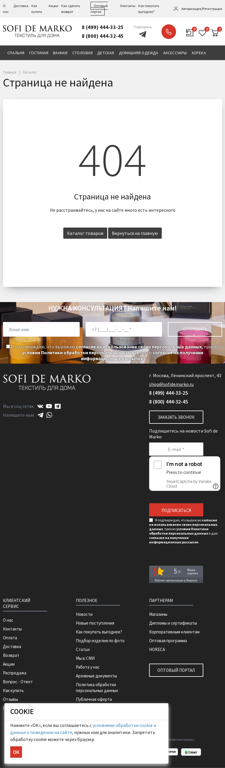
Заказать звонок (168, 31)
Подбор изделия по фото (100, 640)
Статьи (83, 649)
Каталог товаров (85, 233)
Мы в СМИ (85, 658)
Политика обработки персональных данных (97, 687)
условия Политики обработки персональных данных (80, 352)
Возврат (11, 655)
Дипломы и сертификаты (173, 623)
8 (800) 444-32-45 (103, 36)
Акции (53, 6)
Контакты (127, 6)
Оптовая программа (168, 640)
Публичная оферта (94, 699)
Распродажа (14, 673)
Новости (84, 614)
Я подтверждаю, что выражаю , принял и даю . (112, 352)
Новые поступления (95, 623)
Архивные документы (96, 676)
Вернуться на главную (135, 233)
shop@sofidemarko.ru (171, 384)
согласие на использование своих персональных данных (139, 347)
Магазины (158, 614)
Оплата (10, 637)
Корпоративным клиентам (174, 632)
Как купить (13, 690)
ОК (16, 752)
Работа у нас (88, 667)
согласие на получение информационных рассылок (142, 355)
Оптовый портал (176, 670)
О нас (8, 620)
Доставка (20, 6)
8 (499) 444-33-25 (103, 27)
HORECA (157, 649)
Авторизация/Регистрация (201, 8)
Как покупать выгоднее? (99, 632)
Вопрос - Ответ (18, 681)
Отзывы (10, 699)
